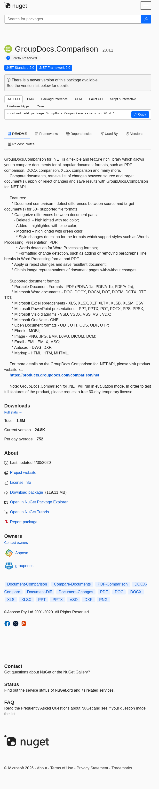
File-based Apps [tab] (18, 106)
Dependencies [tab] (79, 133)
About (42, 768)
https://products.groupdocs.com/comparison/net (54, 375)
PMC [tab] (30, 99)
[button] (140, 114)
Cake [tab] (40, 106)
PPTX (58, 600)
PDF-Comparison (113, 584)
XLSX (26, 600)
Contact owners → (18, 543)
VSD (74, 600)
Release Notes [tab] (21, 144)
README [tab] (17, 133)
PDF (104, 592)
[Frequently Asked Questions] (9, 702)
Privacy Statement (92, 768)
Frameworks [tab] (46, 133)
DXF (88, 600)
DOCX (135, 592)
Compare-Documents (72, 584)
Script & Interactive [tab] (123, 99)
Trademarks (121, 768)
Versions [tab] (134, 133)
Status (11, 684)
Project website (23, 472)
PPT (42, 600)
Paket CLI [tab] (96, 99)
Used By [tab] (109, 133)
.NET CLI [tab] (13, 99)
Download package (26, 492)
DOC (119, 592)
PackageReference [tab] (54, 99)
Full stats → (13, 412)
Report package (24, 522)
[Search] (146, 19)
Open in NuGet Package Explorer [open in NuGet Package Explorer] (39, 502)
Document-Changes (76, 592)
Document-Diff (39, 592)
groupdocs (24, 566)
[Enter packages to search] (72, 19)
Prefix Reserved (25, 58)
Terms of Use (61, 768)
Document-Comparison (27, 584)
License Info (20, 482)
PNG (103, 600)
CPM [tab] (78, 99)
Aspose (21, 553)
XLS (11, 600)
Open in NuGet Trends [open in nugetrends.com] (29, 512)
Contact (13, 666)
